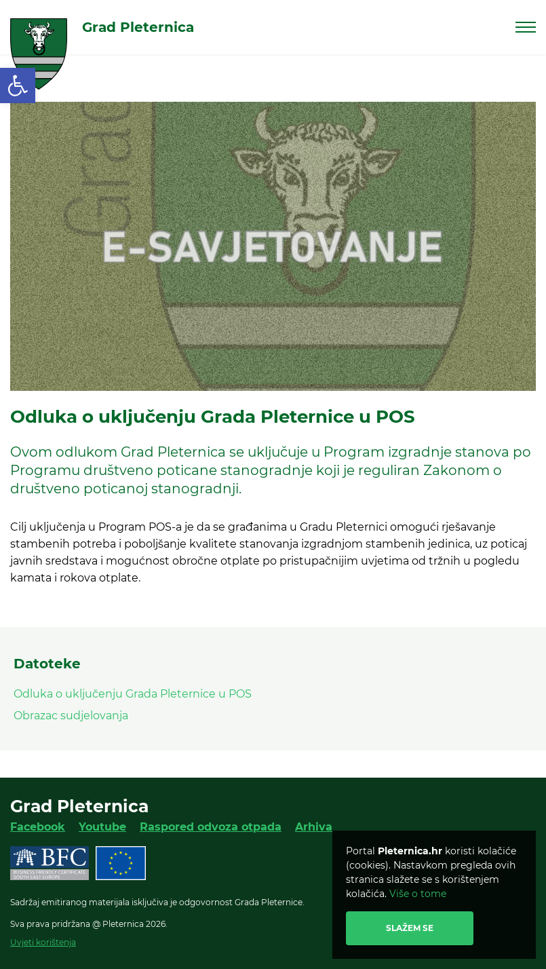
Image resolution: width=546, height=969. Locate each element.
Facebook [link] (37, 826)
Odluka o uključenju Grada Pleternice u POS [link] (133, 693)
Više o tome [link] (417, 894)
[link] (17, 85)
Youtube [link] (102, 826)
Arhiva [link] (313, 826)
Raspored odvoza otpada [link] (210, 826)
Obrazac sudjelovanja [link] (71, 715)
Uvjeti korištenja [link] (43, 942)
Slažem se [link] (409, 928)
